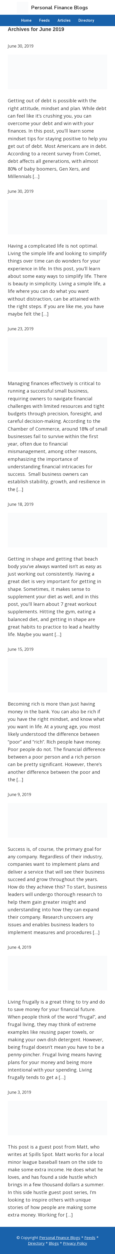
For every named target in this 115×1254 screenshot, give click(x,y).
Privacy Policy (75, 1243)
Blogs (54, 1243)
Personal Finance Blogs (59, 1237)
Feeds (89, 1237)
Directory (36, 1243)
